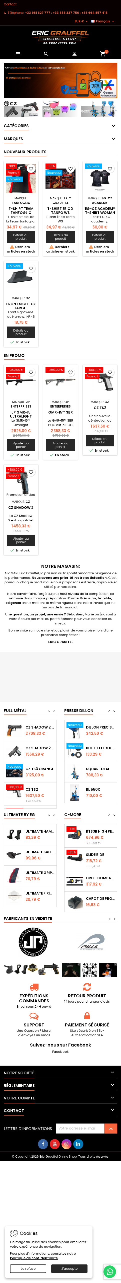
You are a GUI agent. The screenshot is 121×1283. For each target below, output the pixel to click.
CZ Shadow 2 (21, 507)
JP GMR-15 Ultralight (21, 414)
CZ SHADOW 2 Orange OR (40, 744)
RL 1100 (92, 725)
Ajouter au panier (21, 445)
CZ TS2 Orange (40, 723)
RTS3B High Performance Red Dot (100, 829)
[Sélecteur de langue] (103, 21)
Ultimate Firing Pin (40, 891)
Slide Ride (95, 852)
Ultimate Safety (40, 850)
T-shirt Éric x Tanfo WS (60, 210)
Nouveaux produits (25, 152)
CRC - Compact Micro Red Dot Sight (100, 876)
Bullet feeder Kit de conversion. (100, 766)
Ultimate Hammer (40, 829)
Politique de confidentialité (34, 1258)
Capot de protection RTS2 (100, 897)
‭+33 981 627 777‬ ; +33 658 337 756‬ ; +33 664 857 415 (66, 13)
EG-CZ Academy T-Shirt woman (100, 210)
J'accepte (69, 1268)
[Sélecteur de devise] (81, 21)
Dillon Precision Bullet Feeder (100, 746)
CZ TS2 (100, 407)
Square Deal (98, 787)
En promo (14, 355)
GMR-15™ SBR (60, 412)
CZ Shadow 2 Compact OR (40, 765)
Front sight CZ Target (21, 305)
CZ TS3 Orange (40, 786)
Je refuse (28, 1268)
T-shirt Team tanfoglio (21, 210)
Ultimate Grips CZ (40, 870)
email (45, 1032)
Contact (10, 4)
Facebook (60, 1049)
